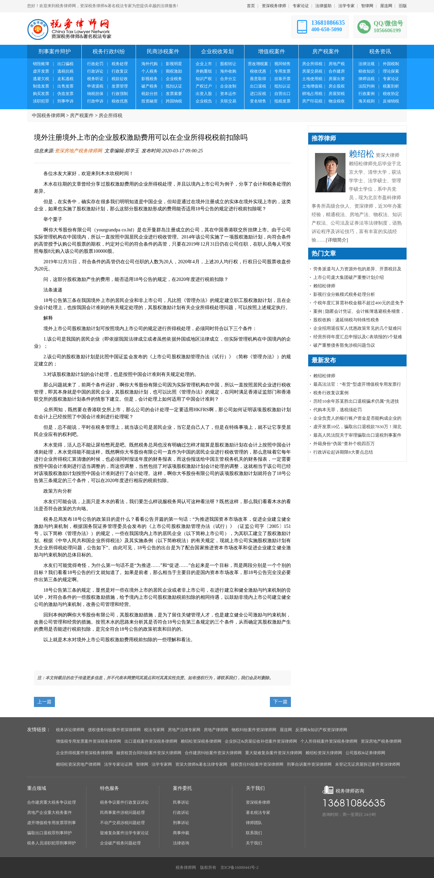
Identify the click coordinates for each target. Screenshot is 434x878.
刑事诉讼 (181, 822)
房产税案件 (82, 115)
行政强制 (120, 93)
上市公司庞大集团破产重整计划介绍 (348, 277)
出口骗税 (65, 63)
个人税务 (149, 71)
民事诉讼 (181, 802)
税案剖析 (391, 86)
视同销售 (282, 63)
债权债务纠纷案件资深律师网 (114, 729)
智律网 (367, 5)
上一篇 (44, 701)
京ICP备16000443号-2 (239, 867)
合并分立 (228, 78)
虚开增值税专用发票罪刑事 (51, 822)
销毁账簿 (41, 63)
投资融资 (149, 101)
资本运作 (228, 93)
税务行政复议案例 (331, 392)
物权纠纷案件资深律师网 (254, 729)
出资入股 (204, 93)
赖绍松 (361, 153)
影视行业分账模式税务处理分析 (344, 294)
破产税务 (149, 86)
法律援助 (323, 5)
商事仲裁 (181, 833)
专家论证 (301, 5)
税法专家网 (154, 729)
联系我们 (254, 833)
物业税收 (337, 101)
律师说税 (366, 78)
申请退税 (95, 86)
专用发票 (282, 71)
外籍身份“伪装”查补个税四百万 (344, 443)
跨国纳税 (174, 101)
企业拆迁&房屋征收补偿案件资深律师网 (261, 741)
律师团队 (254, 822)
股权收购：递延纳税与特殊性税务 (346, 319)
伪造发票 (65, 93)
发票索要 (174, 93)
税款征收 (120, 78)
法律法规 (366, 63)
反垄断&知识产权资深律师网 (321, 729)
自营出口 (282, 93)
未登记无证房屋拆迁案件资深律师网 (367, 764)
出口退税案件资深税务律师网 (150, 741)
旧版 (403, 5)
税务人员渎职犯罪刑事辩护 (51, 843)
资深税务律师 (274, 5)
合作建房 (337, 71)
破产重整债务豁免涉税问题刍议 (344, 345)
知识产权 (204, 78)
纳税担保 (95, 93)
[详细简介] (337, 240)
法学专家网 (162, 764)
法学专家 (346, 5)
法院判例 (366, 86)
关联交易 (228, 101)
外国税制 (391, 63)
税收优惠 (120, 101)
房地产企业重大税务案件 (49, 812)
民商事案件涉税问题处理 (122, 812)
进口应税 (258, 93)
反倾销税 (391, 101)
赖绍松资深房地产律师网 (78, 764)
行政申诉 (95, 101)
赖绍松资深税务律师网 (201, 741)
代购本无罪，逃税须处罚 (337, 409)
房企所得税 (312, 63)
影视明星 (174, 63)
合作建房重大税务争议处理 (51, 802)
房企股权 (337, 86)
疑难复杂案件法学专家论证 (124, 833)
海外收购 (228, 71)
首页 (251, 5)
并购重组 (204, 71)
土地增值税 (312, 86)
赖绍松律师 (324, 285)
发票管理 (120, 86)
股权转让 (228, 63)
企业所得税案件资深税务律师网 (84, 752)
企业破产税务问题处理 (120, 843)
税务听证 (95, 78)
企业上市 (204, 63)
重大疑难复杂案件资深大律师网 (273, 752)
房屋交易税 (312, 71)
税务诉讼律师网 (70, 729)
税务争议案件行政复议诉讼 (124, 802)
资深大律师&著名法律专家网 (201, 764)
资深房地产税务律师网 (78, 150)
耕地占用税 (312, 93)
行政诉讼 (95, 71)
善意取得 (258, 78)
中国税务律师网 (48, 115)
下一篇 (280, 701)
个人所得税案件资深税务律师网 (328, 741)
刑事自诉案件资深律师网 (309, 764)
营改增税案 (258, 63)
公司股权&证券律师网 (365, 752)
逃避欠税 (41, 78)
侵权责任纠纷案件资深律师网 (257, 764)
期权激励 (174, 71)
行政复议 (120, 71)
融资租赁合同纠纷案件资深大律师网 (148, 752)
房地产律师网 (216, 729)
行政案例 (366, 93)
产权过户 (204, 86)
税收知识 (366, 71)
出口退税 (258, 86)
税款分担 (149, 93)
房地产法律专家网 (184, 729)
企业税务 (174, 78)
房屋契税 (337, 93)
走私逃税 (65, 78)
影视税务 (149, 78)
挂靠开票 (282, 78)
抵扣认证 (174, 86)
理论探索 (391, 71)
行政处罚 (95, 63)
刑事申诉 (65, 101)
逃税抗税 (65, 71)
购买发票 (41, 93)
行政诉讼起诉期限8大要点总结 (343, 452)
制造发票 (41, 86)
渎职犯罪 (41, 101)
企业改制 (228, 86)
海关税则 (366, 101)
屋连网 (386, 5)
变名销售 (258, 101)
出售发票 (65, 86)
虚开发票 (41, 71)
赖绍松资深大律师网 (323, 752)
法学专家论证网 (118, 764)
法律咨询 (181, 843)
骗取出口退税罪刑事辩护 (49, 833)
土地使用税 (312, 78)
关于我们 (254, 843)
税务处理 (120, 63)
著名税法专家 (258, 812)
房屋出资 (337, 78)
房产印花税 (312, 101)
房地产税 (337, 63)
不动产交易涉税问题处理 (122, 822)
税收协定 (391, 93)
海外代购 (149, 63)
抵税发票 (282, 101)
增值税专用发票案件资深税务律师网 (88, 741)
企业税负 (204, 101)
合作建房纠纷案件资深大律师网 (213, 752)
